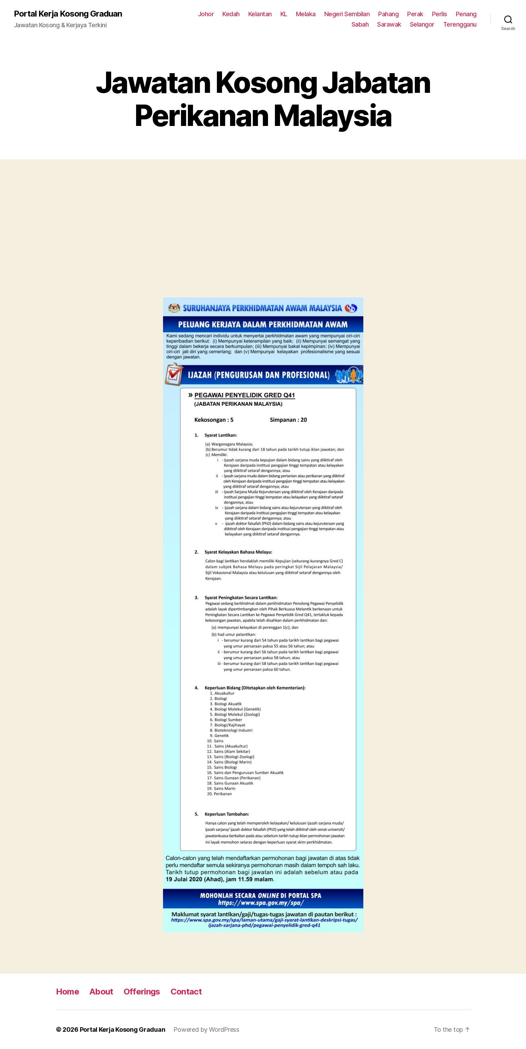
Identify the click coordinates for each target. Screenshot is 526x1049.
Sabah (360, 24)
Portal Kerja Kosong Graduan (68, 14)
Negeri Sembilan (347, 14)
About (101, 992)
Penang (466, 14)
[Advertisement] (263, 235)
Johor (206, 14)
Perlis (439, 14)
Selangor (422, 24)
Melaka (306, 14)
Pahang (388, 14)
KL (283, 14)
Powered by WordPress (206, 1029)
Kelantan (260, 14)
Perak (415, 14)
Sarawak (389, 24)
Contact (186, 992)
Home (67, 992)
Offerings (142, 992)
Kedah (231, 14)
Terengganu (460, 24)
